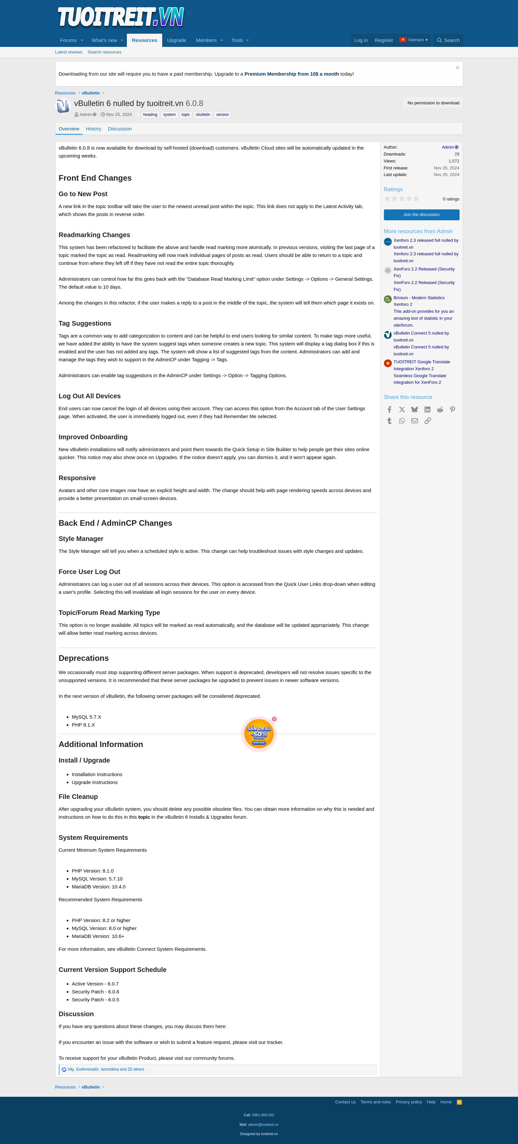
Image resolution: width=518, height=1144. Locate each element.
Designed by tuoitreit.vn (259, 1134)
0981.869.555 (263, 1115)
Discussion (120, 128)
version (222, 114)
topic (186, 114)
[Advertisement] (343, 17)
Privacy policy (409, 1101)
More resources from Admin (418, 231)
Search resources (105, 52)
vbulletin (203, 114)
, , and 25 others (106, 1069)
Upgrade (176, 40)
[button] (82, 40)
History (93, 128)
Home (446, 1101)
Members (206, 40)
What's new (104, 40)
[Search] (448, 40)
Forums (68, 40)
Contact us (345, 1101)
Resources (144, 40)
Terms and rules (375, 1101)
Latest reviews (69, 52)
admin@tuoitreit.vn (263, 1124)
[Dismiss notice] (457, 68)
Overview (69, 128)
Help (431, 1101)
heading (150, 114)
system (169, 114)
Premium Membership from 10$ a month (291, 74)
